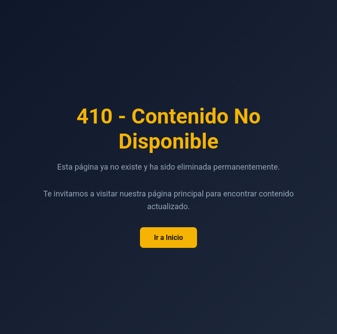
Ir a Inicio (168, 237)
